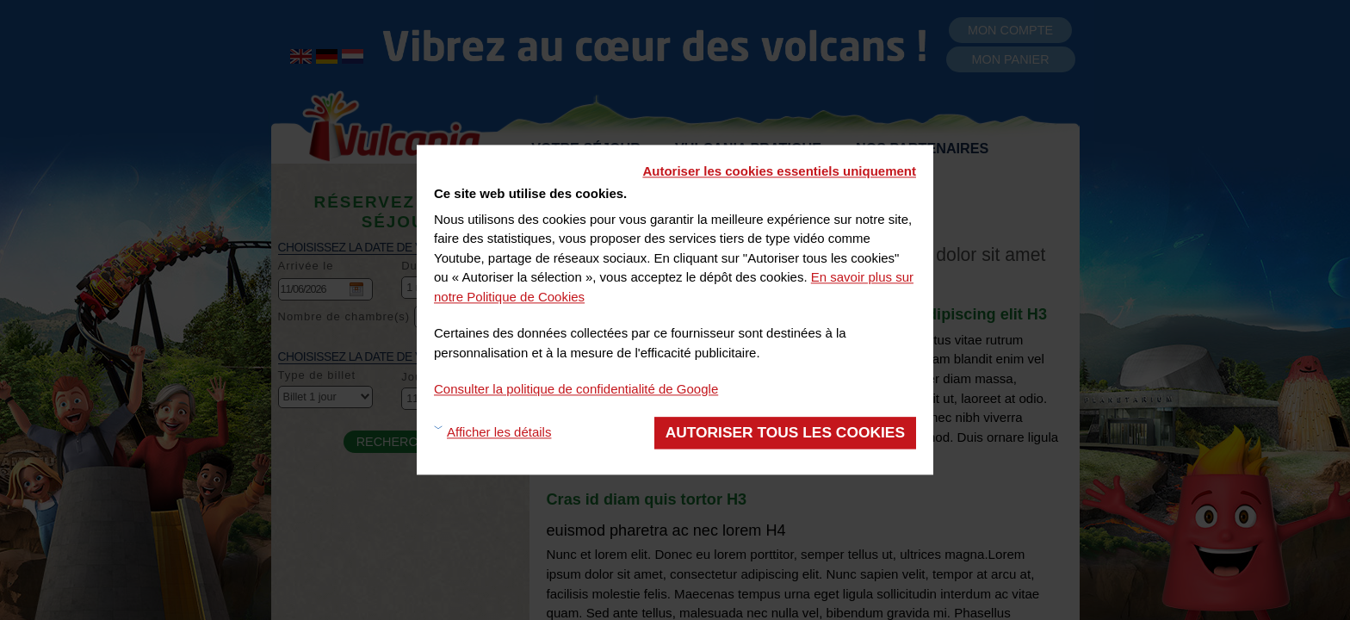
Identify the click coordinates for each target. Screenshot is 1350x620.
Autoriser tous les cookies (785, 432)
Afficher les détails (499, 432)
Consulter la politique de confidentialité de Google (576, 388)
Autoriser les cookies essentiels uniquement (779, 171)
